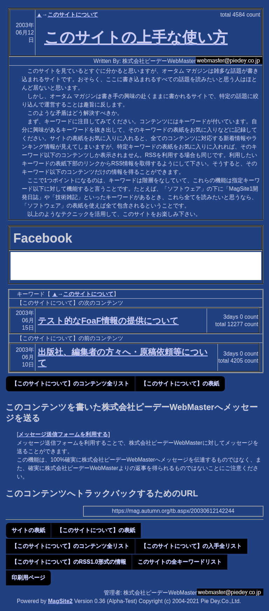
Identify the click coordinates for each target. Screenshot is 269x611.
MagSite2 (60, 601)
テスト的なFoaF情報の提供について (108, 320)
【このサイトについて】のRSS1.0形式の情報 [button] (69, 562)
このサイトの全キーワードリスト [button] (180, 562)
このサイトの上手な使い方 (136, 37)
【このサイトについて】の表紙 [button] (180, 383)
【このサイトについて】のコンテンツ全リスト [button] (70, 383)
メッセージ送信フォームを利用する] (64, 434)
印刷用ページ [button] (28, 577)
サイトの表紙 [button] (28, 530)
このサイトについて (73, 15)
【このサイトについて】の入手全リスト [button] (191, 546)
